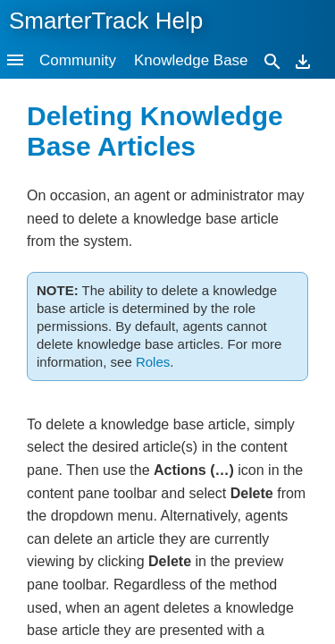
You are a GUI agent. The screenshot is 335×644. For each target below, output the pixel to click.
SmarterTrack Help (106, 20)
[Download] (303, 60)
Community (77, 60)
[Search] (272, 60)
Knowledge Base (191, 60)
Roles (153, 361)
